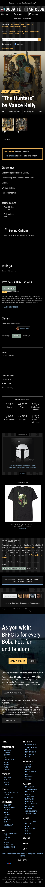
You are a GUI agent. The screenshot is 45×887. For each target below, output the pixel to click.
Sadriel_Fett (22, 328)
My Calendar (29, 787)
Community (28, 761)
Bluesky (21, 581)
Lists (5, 757)
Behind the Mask (30, 745)
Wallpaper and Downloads (9, 825)
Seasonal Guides (9, 847)
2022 (3, 112)
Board (5, 789)
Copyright (22, 871)
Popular (30, 25)
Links (27, 774)
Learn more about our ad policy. (22, 611)
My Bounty (15, 25)
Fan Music (7, 810)
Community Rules (12, 871)
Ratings (6, 762)
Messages (28, 777)
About (26, 818)
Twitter (29, 579)
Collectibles (8, 747)
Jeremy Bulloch (30, 813)
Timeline (4, 33)
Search (18, 14)
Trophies (28, 779)
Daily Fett (7, 805)
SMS (14, 581)
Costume (6, 774)
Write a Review (9, 288)
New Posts (7, 795)
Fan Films (7, 815)
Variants (7, 780)
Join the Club (17, 661)
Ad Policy (22, 473)
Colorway (20, 31)
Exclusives (7, 837)
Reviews (6, 765)
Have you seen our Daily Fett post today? (22, 3)
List (23, 33)
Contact (28, 833)
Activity (28, 765)
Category (12, 31)
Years (6, 767)
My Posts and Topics (11, 792)
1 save (40, 112)
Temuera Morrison (31, 789)
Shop (27, 831)
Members (28, 769)
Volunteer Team (30, 821)
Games (6, 822)
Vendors (5, 27)
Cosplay (6, 784)
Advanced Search (8, 48)
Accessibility (10, 873)
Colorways (7, 755)
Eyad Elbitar (29, 806)
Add (24, 27)
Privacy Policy (32, 871)
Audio (6, 812)
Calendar (27, 784)
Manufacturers (9, 760)
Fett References (30, 752)
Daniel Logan (29, 792)
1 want (16, 335)
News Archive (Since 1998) (10, 834)
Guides (6, 840)
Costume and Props (31, 811)
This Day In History (31, 747)
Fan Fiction (7, 819)
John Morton (29, 796)
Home (4, 742)
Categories (7, 752)
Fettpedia (27, 742)
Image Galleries (9, 807)
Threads (29, 581)
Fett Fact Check (9, 844)
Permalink (9, 387)
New (22, 25)
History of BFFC (30, 828)
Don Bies (28, 794)
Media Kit (28, 824)
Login (32, 661)
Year (26, 31)
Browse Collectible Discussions (14, 569)
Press (27, 826)
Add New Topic (11, 307)
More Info (22, 529)
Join (6, 156)
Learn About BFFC (12, 720)
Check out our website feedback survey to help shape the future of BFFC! (22, 855)
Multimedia (7, 802)
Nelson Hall (29, 809)
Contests (28, 767)
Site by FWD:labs (31, 873)
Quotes (27, 757)
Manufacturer (34, 31)
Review (17, 33)
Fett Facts (28, 749)
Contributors (15, 27)
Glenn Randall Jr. (31, 804)
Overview (5, 25)
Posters (20, 44)
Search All (8, 44)
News (4, 830)
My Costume (8, 777)
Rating (11, 33)
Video (6, 817)
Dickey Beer (29, 801)
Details (6, 782)
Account (34, 14)
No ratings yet (29, 112)
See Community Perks (13, 693)
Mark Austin (29, 799)
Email (36, 579)
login (13, 156)
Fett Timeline (29, 754)
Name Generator (30, 772)
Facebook (21, 579)
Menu (4, 14)
